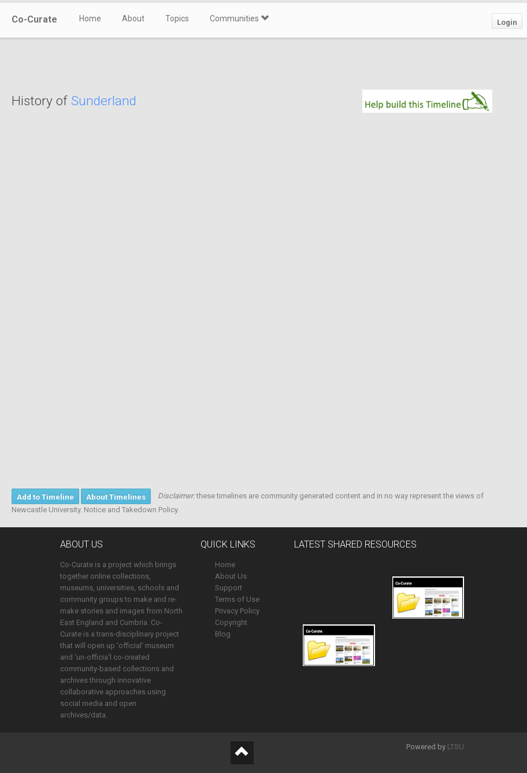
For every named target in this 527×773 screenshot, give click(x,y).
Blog (223, 634)
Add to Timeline (45, 497)
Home (90, 18)
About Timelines (116, 497)
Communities (239, 18)
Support (228, 587)
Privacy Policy (237, 610)
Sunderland (103, 101)
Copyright (231, 622)
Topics (177, 18)
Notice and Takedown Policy (130, 509)
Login (507, 22)
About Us (231, 576)
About (133, 18)
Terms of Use (237, 599)
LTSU (455, 746)
